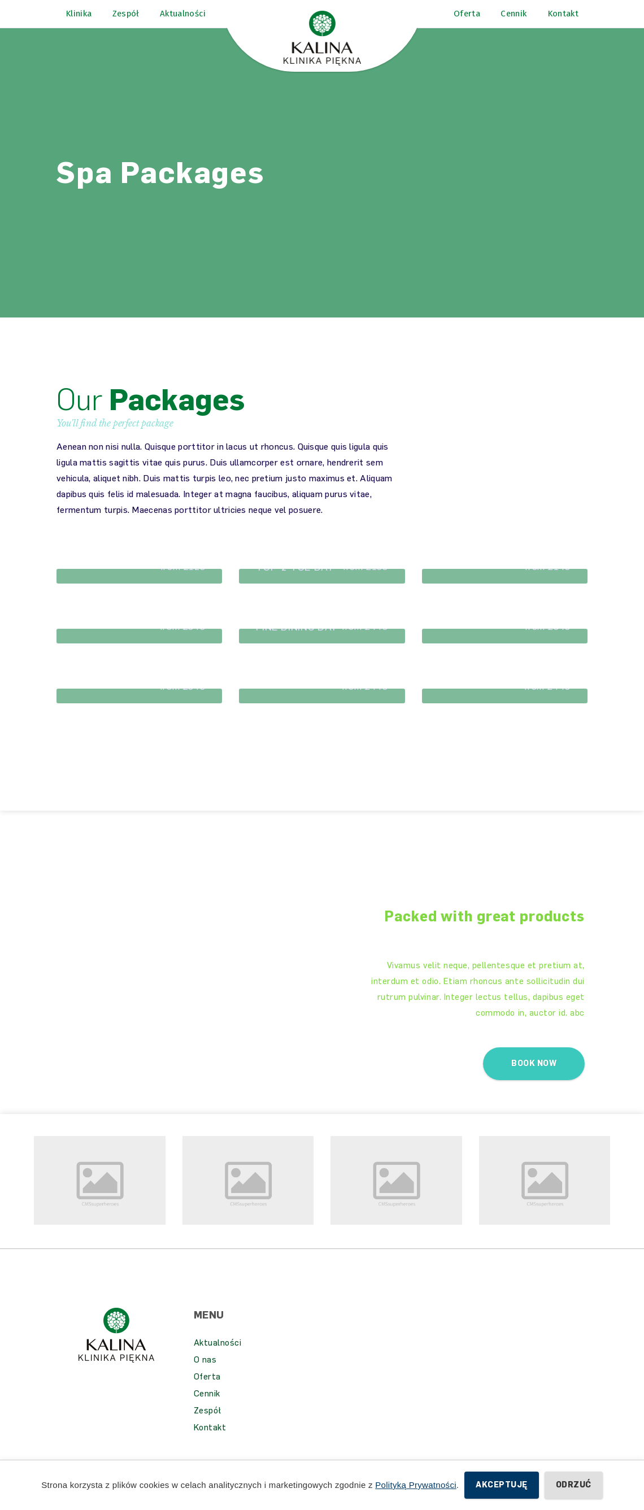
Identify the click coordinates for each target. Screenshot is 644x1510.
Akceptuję (501, 1485)
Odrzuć (573, 1485)
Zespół (207, 1425)
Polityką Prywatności (415, 1485)
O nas (205, 1374)
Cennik (207, 1408)
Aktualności (218, 1357)
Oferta (207, 1391)
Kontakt (210, 1442)
